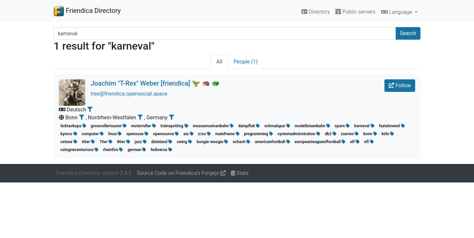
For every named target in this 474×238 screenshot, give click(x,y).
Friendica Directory (87, 11)
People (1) (246, 62)
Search (408, 33)
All (219, 62)
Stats (240, 173)
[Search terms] (225, 33)
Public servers (355, 12)
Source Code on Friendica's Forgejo (181, 173)
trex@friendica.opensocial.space (129, 94)
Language (397, 12)
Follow (400, 85)
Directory (315, 12)
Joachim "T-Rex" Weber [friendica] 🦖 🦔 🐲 (155, 83)
